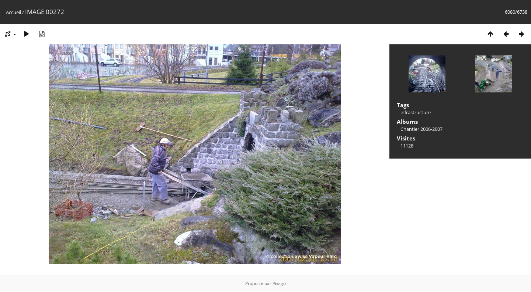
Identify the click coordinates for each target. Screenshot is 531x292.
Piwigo (279, 283)
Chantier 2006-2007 (421, 129)
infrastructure (415, 112)
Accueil (13, 12)
